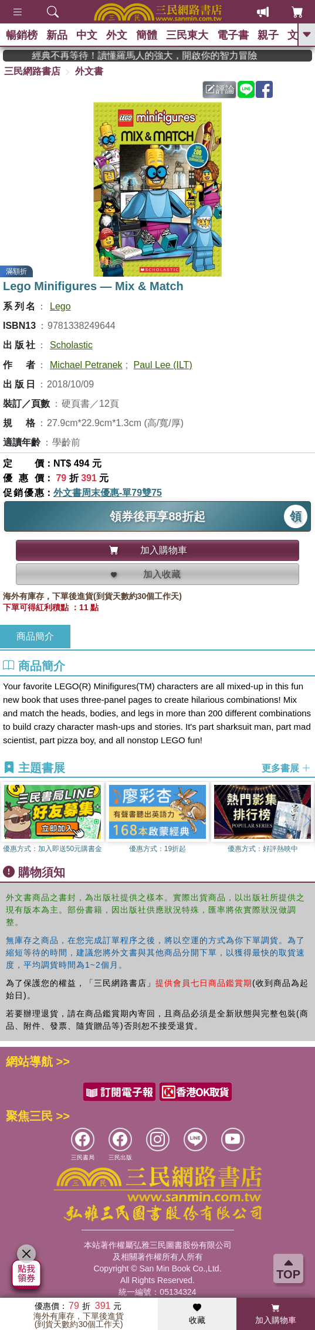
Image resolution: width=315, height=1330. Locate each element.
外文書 (89, 71)
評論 (220, 89)
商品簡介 (35, 636)
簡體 (146, 35)
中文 (86, 35)
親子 (268, 35)
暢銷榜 (22, 35)
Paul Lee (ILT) (163, 365)
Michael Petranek (86, 365)
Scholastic (71, 345)
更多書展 (286, 768)
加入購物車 (275, 1314)
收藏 (197, 1314)
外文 (116, 35)
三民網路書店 (32, 71)
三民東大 (187, 35)
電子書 (233, 35)
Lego (60, 306)
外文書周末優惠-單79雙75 (107, 493)
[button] (306, 821)
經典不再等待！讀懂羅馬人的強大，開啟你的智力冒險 (159, 55)
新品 (56, 35)
